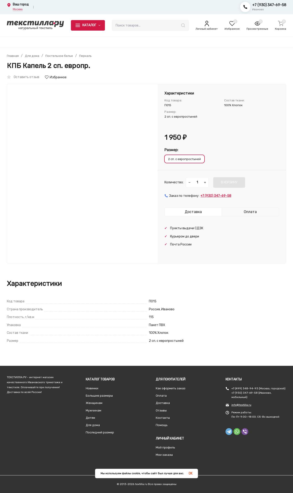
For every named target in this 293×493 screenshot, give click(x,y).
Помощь (162, 425)
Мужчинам (93, 410)
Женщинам (94, 403)
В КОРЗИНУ (229, 182)
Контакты (163, 417)
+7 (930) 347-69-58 (269, 5)
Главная (13, 56)
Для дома (32, 56)
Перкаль (86, 56)
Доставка (163, 403)
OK (190, 473)
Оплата (161, 395)
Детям (90, 417)
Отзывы (161, 410)
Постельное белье (59, 56)
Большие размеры (99, 395)
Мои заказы (164, 454)
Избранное (56, 77)
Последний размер (100, 432)
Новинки (92, 388)
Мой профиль (165, 447)
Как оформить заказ (170, 388)
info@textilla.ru (241, 404)
